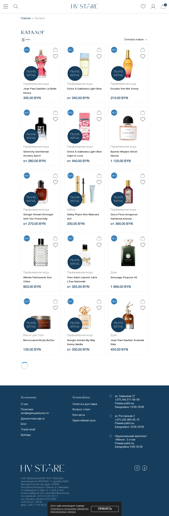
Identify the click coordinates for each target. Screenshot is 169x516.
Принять (105, 509)
